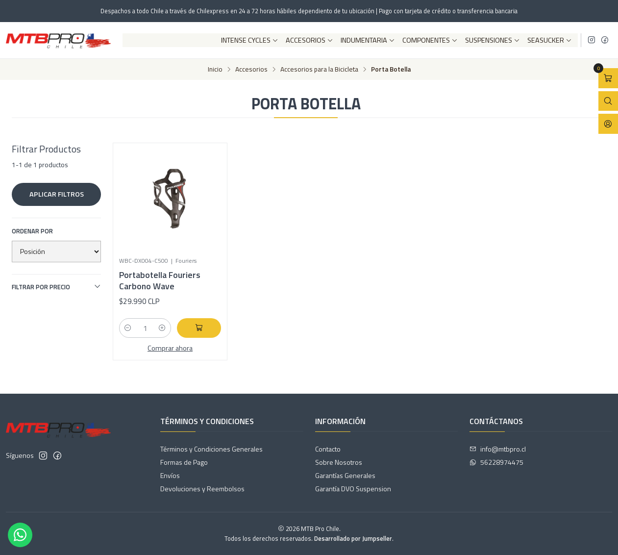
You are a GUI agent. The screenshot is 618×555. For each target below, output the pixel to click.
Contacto (328, 449)
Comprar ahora (170, 348)
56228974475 (496, 462)
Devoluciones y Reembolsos (202, 488)
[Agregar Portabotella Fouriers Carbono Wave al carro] (199, 328)
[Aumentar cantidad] (162, 328)
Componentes (430, 40)
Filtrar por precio (56, 287)
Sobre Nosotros (338, 462)
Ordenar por (32, 231)
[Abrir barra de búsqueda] (608, 101)
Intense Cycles (249, 40)
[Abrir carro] (608, 78)
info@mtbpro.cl (498, 449)
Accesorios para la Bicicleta (319, 69)
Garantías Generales (345, 475)
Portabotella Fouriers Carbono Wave (159, 280)
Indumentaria (368, 40)
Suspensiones (492, 40)
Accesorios (309, 40)
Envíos (170, 475)
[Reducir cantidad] (128, 328)
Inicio (215, 69)
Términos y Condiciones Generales (211, 449)
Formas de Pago (184, 462)
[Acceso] (608, 124)
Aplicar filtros (56, 194)
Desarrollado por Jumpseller (353, 538)
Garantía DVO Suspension (353, 488)
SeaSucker (549, 40)
